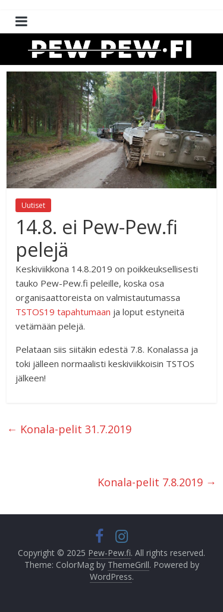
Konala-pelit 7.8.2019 (157, 482)
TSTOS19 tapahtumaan (63, 312)
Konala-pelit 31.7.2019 (69, 429)
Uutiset (33, 205)
